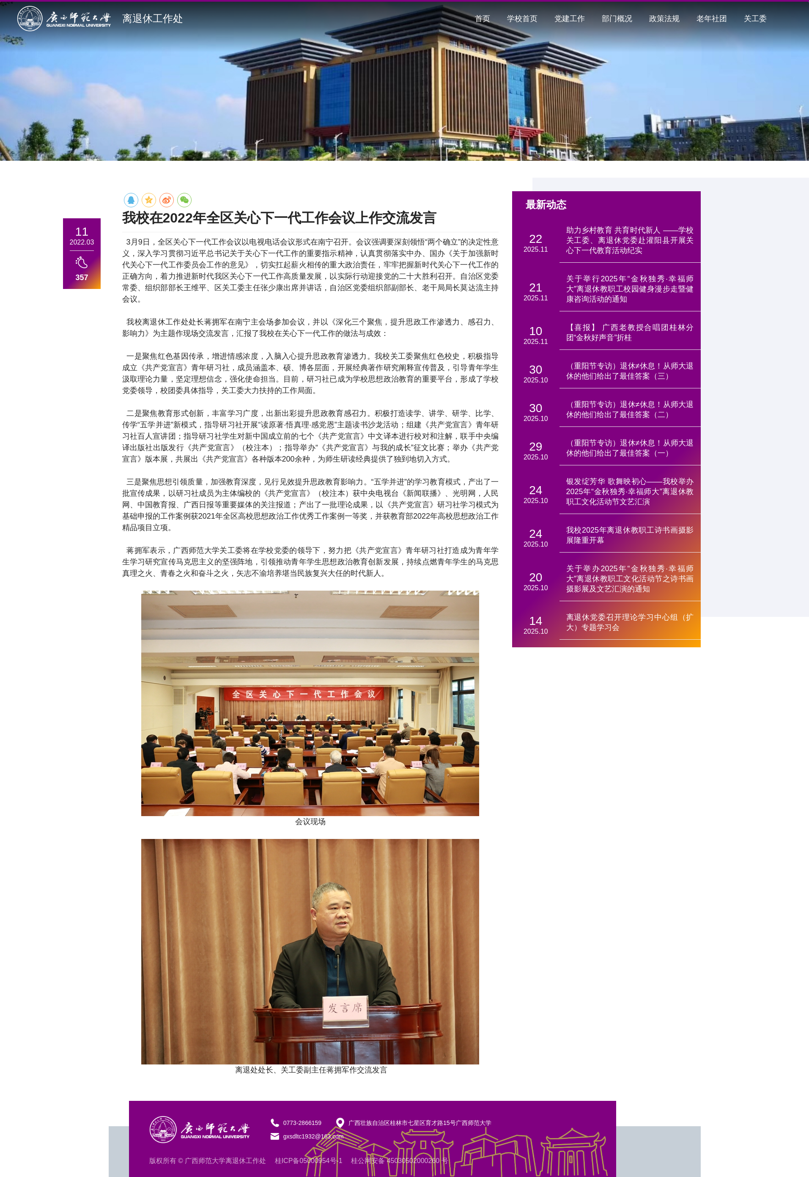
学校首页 (522, 18)
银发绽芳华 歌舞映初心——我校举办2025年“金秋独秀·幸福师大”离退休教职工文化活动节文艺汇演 (630, 491)
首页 (482, 18)
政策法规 (664, 18)
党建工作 (569, 18)
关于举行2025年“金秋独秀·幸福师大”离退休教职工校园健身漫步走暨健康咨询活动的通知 (630, 289)
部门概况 (617, 18)
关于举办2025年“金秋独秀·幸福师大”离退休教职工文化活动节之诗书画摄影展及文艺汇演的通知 (630, 578)
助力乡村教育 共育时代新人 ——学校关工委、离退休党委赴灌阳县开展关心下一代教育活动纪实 (630, 240)
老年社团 (712, 18)
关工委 (755, 18)
